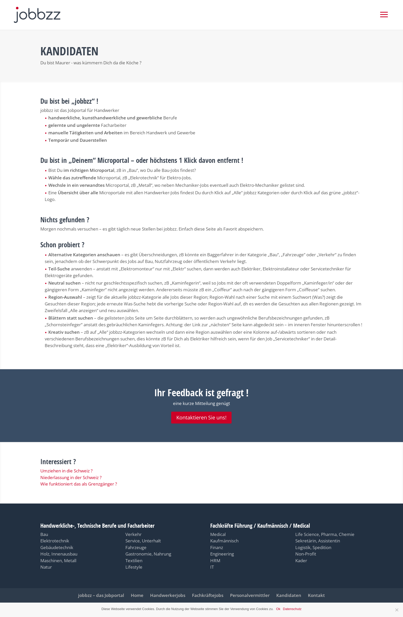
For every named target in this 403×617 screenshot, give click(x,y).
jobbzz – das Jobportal (101, 595)
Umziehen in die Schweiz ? (66, 471)
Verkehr (133, 534)
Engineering (222, 554)
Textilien (133, 560)
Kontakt (316, 595)
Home (137, 595)
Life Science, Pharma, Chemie (324, 534)
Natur (46, 567)
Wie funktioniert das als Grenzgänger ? (78, 484)
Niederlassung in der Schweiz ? (71, 477)
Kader (301, 560)
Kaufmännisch (224, 541)
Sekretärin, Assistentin (317, 541)
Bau (44, 534)
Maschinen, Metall (58, 560)
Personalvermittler (250, 595)
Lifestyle (133, 567)
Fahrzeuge (135, 547)
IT (212, 567)
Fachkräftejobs (207, 595)
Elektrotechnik (54, 541)
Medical (218, 534)
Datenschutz (292, 609)
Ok (278, 609)
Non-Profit (305, 554)
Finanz (216, 547)
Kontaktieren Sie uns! (201, 417)
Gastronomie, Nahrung (148, 554)
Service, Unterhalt (143, 541)
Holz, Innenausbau (58, 554)
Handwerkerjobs (167, 595)
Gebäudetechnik (56, 547)
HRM (215, 560)
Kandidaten (288, 595)
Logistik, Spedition (313, 547)
